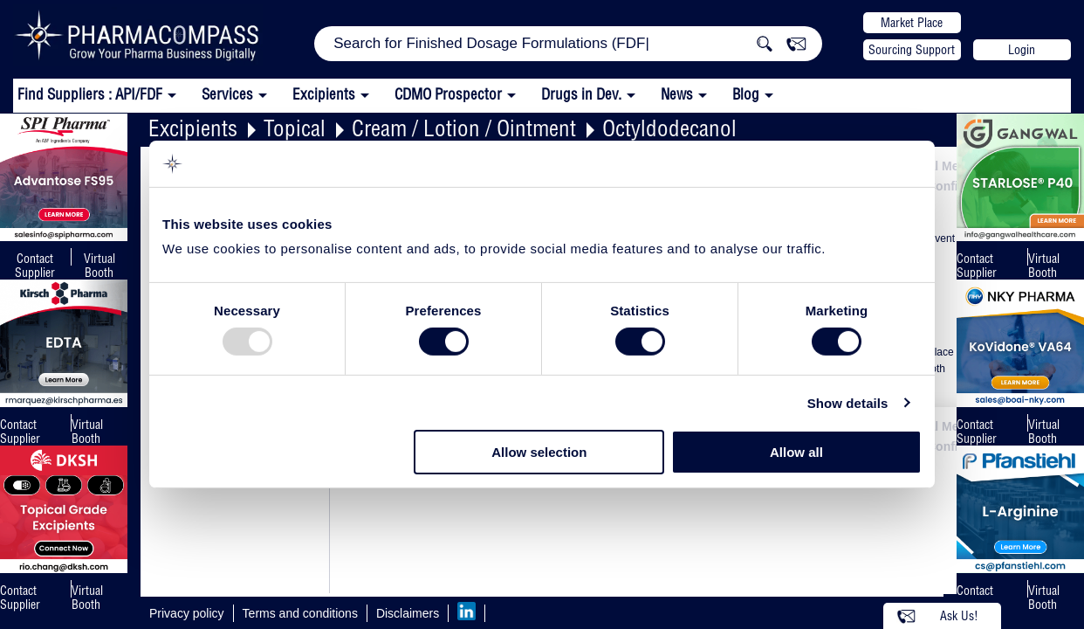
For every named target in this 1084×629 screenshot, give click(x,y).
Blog (745, 94)
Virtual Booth (87, 431)
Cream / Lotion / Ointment (464, 128)
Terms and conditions (300, 613)
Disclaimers (407, 613)
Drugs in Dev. (581, 94)
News (677, 94)
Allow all (796, 452)
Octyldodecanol (669, 128)
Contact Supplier (35, 265)
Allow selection (539, 452)
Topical (295, 128)
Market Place (912, 23)
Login (1021, 50)
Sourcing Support (911, 50)
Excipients (192, 128)
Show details (847, 403)
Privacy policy (186, 613)
